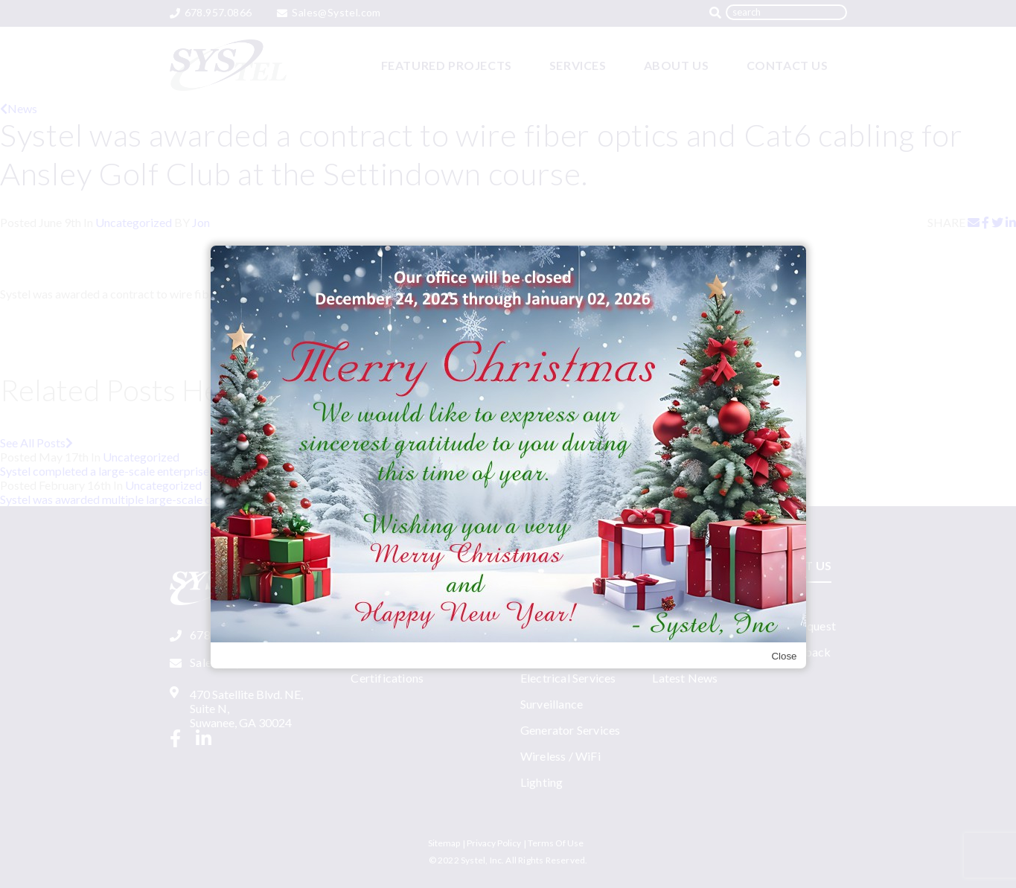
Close (783, 656)
